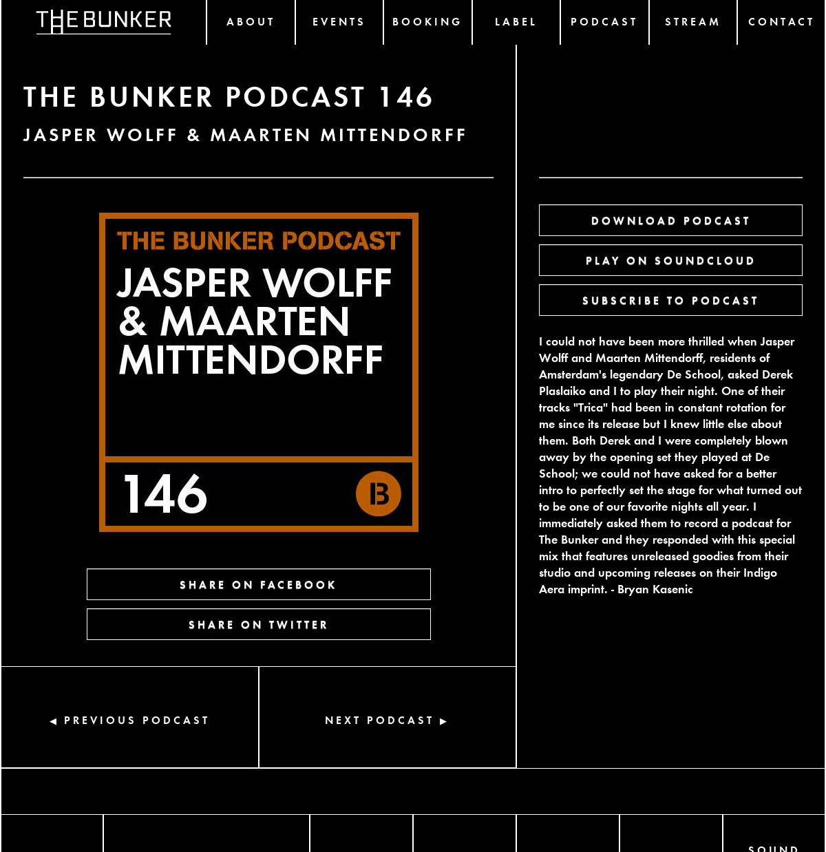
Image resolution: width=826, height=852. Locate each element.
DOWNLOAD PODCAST (671, 220)
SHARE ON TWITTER (259, 624)
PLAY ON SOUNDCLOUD (671, 260)
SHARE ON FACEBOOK (258, 584)
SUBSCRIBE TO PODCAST (670, 299)
